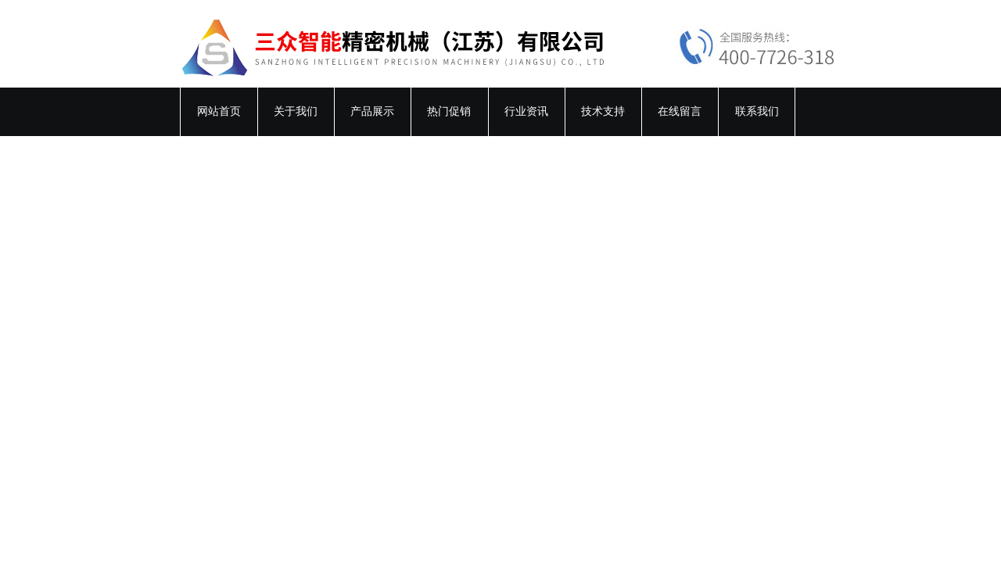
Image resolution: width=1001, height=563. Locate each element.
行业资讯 (526, 111)
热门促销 (449, 111)
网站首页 (219, 111)
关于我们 (296, 111)
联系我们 (757, 111)
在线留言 (679, 111)
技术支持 (603, 111)
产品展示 (372, 111)
